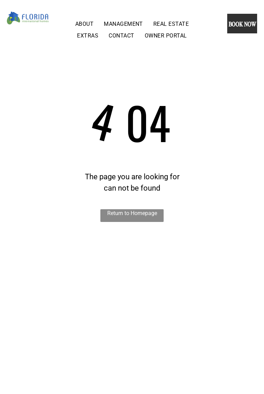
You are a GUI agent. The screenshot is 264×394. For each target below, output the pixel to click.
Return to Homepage (132, 213)
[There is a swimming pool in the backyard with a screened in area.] (198, 300)
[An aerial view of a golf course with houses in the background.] (66, 300)
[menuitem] (84, 24)
